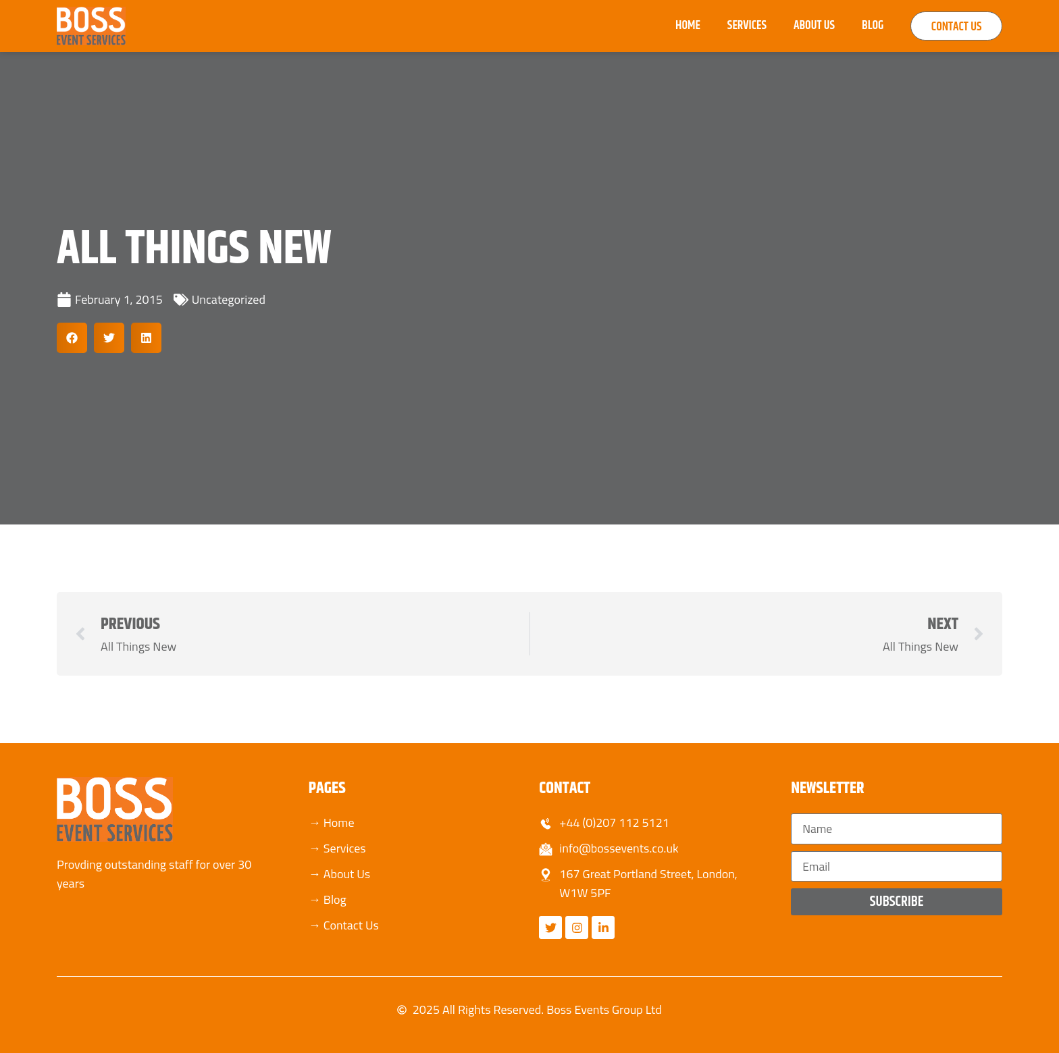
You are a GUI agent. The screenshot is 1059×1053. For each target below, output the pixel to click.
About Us (800, 25)
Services (732, 25)
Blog (858, 25)
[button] (72, 338)
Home (673, 25)
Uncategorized (228, 299)
